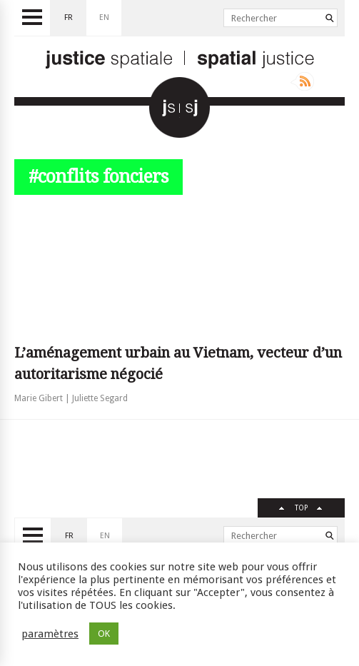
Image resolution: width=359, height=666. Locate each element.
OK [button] (104, 633)
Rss (302, 81)
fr (68, 17)
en (104, 17)
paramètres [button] (50, 633)
